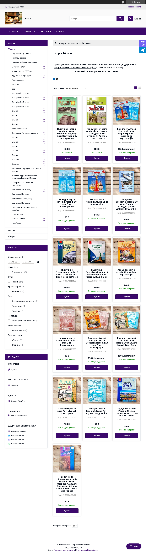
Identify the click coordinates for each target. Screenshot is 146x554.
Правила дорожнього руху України (24, 208)
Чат (134, 546)
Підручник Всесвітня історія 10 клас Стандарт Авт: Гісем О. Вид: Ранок (67, 273)
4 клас (15, 124)
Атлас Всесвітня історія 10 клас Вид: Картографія (126, 272)
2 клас (15, 115)
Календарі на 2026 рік (22, 71)
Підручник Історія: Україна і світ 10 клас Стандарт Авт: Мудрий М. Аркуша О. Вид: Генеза (97, 133)
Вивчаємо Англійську (21, 190)
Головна (13, 31)
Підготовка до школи (22, 53)
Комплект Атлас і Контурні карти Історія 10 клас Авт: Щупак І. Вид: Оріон (126, 341)
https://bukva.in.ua (18, 431)
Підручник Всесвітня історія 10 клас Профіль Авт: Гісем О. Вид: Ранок (97, 273)
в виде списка (139, 88)
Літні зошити (17, 214)
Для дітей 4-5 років (20, 102)
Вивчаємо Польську (21, 203)
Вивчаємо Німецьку (21, 194)
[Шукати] (120, 18)
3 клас (15, 120)
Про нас (12, 230)
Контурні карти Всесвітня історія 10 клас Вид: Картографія (67, 341)
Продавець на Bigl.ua (73, 547)
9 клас (15, 155)
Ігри (13, 89)
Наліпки (15, 84)
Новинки (61, 31)
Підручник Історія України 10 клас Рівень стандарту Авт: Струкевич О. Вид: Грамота (67, 133)
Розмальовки (18, 80)
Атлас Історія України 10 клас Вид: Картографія (97, 201)
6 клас (15, 142)
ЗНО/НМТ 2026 (18, 67)
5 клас (15, 137)
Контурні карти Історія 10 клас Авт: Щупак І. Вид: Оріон (96, 411)
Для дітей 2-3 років (20, 93)
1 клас (15, 111)
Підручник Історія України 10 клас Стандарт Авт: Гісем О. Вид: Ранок (126, 412)
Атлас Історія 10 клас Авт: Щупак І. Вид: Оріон (66, 411)
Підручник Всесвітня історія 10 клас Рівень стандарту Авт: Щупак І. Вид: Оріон (126, 204)
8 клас (15, 151)
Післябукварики (19, 58)
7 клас (15, 146)
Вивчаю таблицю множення (24, 62)
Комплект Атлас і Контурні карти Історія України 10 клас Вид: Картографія (126, 133)
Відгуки (11, 236)
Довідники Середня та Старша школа (26, 169)
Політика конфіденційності (87, 550)
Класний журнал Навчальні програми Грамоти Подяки (24, 176)
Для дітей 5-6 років (20, 106)
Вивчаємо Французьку (22, 198)
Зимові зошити (18, 219)
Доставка (45, 31)
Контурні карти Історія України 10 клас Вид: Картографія (66, 203)
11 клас (15, 164)
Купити (67, 158)
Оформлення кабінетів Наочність (22, 183)
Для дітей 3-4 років (20, 98)
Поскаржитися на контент (64, 550)
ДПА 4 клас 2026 (19, 128)
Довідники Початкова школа (25, 133)
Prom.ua (86, 545)
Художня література (21, 76)
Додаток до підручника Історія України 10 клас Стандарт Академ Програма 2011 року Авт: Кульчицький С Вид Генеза (67, 484)
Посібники (16, 223)
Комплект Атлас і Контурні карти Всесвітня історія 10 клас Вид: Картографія (97, 343)
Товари (27, 31)
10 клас (71, 43)
